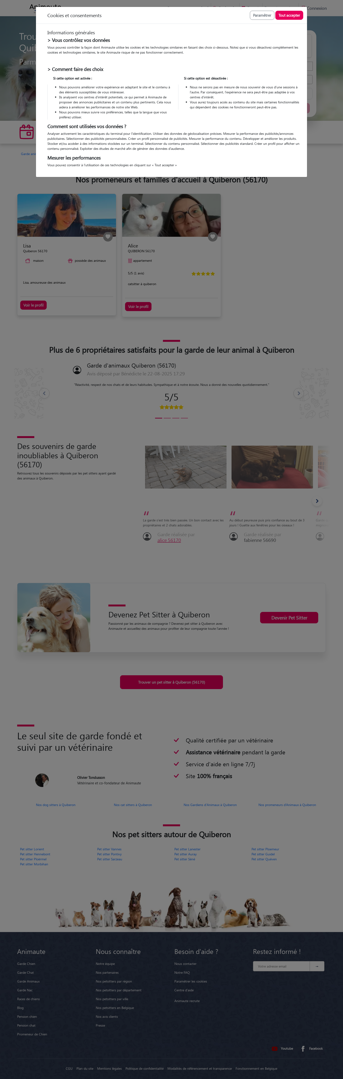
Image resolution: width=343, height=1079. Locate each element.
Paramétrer (262, 15)
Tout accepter (289, 15)
